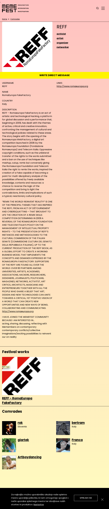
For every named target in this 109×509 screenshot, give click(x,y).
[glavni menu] (103, 8)
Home (4, 19)
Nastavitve (39, 504)
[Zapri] (102, 499)
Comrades (15, 19)
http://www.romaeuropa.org (72, 86)
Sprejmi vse (86, 497)
